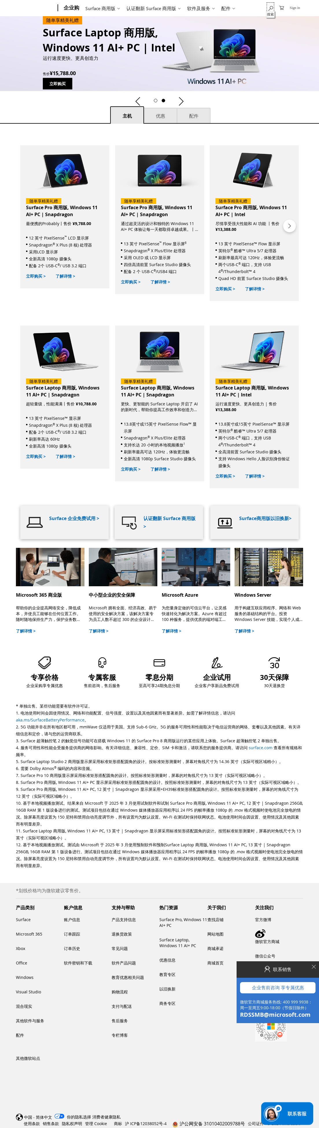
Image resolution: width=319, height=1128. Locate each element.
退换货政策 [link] (122, 934)
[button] (138, 101)
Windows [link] (25, 977)
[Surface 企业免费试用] (64, 522)
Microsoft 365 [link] (29, 934)
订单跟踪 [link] (72, 934)
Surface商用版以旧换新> (265, 518)
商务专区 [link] (167, 1003)
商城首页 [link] (215, 963)
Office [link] (21, 963)
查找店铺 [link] (215, 919)
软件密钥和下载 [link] (78, 963)
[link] (159, 671)
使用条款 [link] (32, 1123)
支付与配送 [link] (122, 1006)
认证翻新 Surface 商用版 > (169, 522)
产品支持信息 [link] (124, 919)
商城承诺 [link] (215, 948)
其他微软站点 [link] (28, 1058)
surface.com (260, 747)
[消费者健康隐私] (106, 1117)
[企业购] (71, 8)
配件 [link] (20, 1035)
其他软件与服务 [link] (30, 1020)
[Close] (313, 403)
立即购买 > (36, 276)
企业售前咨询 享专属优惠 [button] (278, 423)
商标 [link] (118, 1123)
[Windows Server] (269, 591)
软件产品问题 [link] (124, 963)
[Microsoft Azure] (196, 591)
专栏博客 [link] (120, 1035)
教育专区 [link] (167, 974)
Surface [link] (23, 919)
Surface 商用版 (100, 8)
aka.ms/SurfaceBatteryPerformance (50, 720)
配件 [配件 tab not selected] (193, 116)
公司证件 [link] (256, 1123)
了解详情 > (65, 276)
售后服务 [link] (120, 1020)
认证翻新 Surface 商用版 (151, 8)
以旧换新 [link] (167, 989)
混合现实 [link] (24, 1006)
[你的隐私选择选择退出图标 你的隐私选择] (72, 1117)
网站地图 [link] (215, 934)
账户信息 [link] (72, 919)
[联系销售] (287, 1113)
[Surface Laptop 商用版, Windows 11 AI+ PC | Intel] (111, 53)
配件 (226, 8)
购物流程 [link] (120, 992)
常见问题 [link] (120, 948)
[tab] (127, 114)
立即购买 (57, 83)
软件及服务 (198, 8)
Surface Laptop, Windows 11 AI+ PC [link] (177, 942)
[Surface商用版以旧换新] (254, 522)
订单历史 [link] (72, 948)
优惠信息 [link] (167, 960)
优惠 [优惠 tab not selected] (160, 116)
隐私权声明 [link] (72, 1123)
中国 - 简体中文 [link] (38, 1117)
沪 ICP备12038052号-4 (146, 1123)
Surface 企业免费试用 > (74, 518)
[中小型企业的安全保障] (123, 591)
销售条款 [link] (51, 1123)
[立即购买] (64, 216)
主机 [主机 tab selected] (127, 116)
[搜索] (270, 7)
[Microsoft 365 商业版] (50, 591)
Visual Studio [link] (28, 992)
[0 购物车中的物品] (281, 7)
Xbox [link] (20, 948)
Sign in (295, 8)
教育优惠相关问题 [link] (128, 977)
